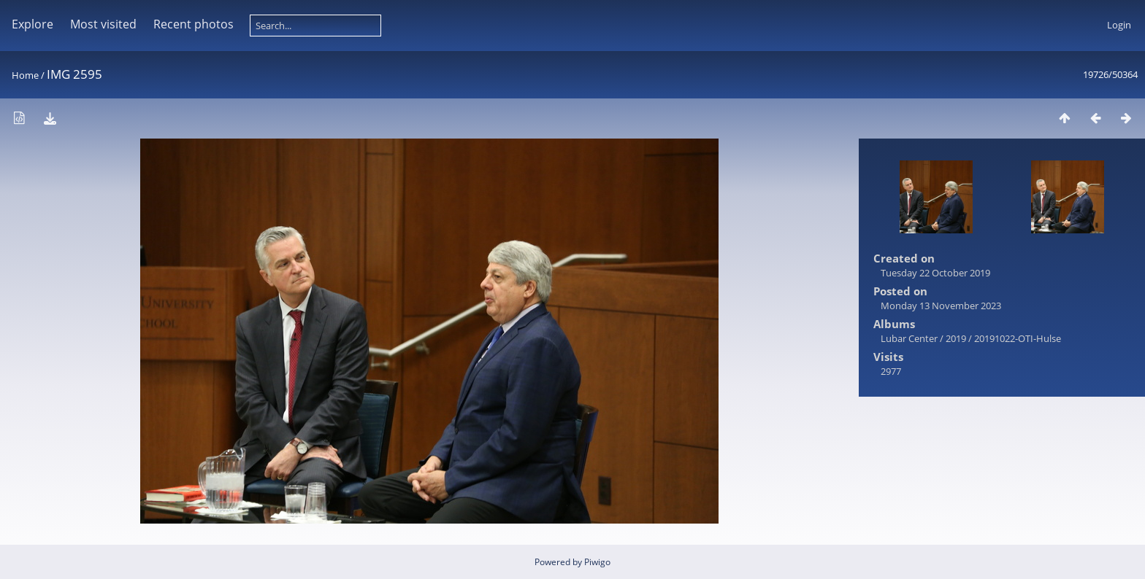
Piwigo (597, 562)
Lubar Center (909, 338)
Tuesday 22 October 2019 (935, 272)
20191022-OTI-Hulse (1017, 338)
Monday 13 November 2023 (941, 305)
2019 (956, 338)
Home (25, 75)
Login (1119, 24)
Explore (32, 24)
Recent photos (193, 24)
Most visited (103, 24)
